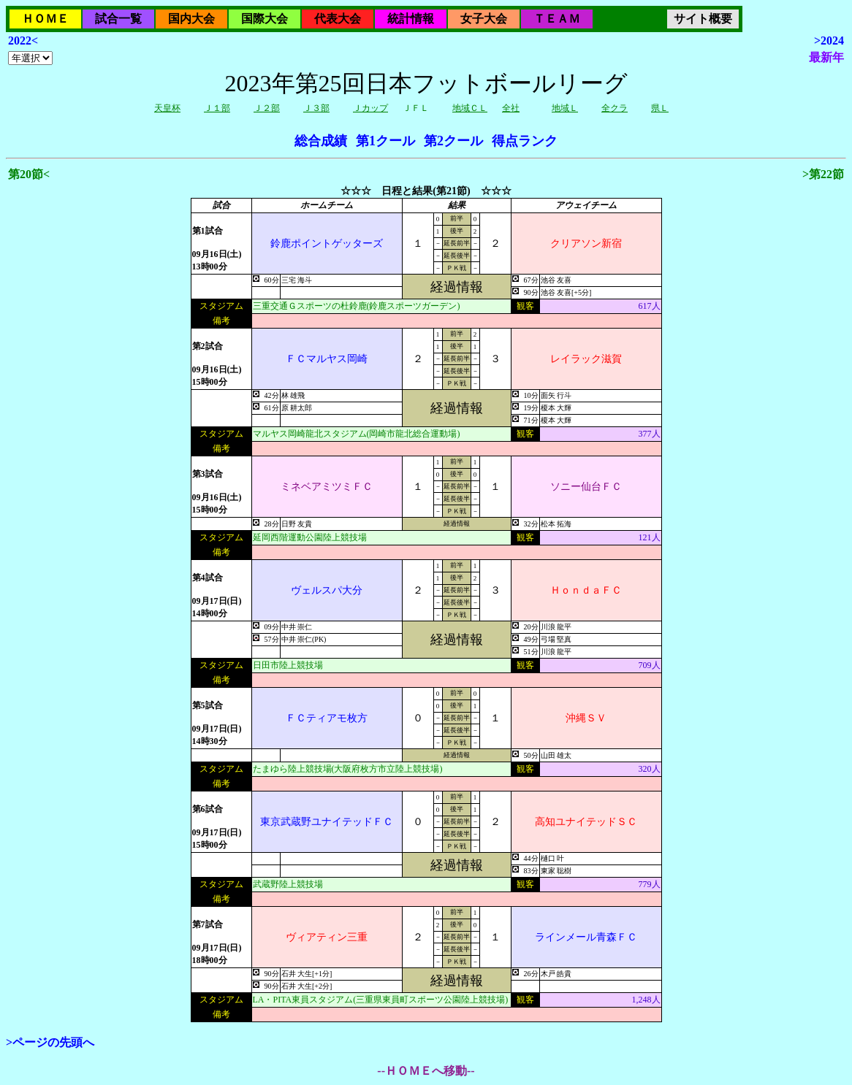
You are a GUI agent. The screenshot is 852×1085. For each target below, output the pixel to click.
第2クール (453, 141)
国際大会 (264, 18)
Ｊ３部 (316, 108)
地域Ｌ (565, 108)
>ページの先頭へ (50, 1042)
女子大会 (483, 18)
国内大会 (191, 18)
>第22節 (823, 174)
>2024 (829, 40)
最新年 (826, 57)
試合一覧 (118, 18)
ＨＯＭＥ (45, 18)
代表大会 (337, 18)
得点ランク (525, 141)
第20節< (29, 174)
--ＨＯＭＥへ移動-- (425, 1071)
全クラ (614, 108)
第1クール (385, 141)
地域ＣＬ (469, 108)
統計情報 (410, 18)
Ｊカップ (370, 108)
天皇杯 (167, 108)
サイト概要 (703, 18)
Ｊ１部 (217, 108)
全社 (511, 108)
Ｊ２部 (267, 108)
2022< (23, 40)
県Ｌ (660, 108)
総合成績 (320, 141)
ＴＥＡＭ (556, 18)
